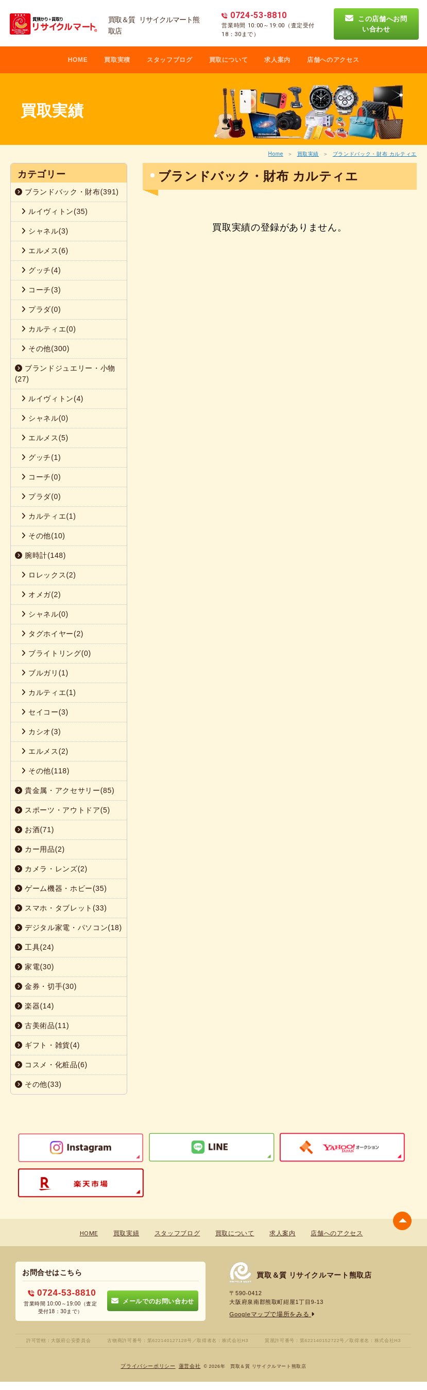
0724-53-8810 (62, 1291)
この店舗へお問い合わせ (376, 24)
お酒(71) (34, 829)
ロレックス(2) (48, 575)
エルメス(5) (45, 438)
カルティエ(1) (48, 516)
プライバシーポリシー (148, 1364)
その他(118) (45, 771)
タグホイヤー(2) (52, 634)
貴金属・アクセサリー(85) (64, 790)
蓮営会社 (190, 1364)
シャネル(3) (45, 231)
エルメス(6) (45, 250)
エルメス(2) (45, 751)
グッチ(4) (41, 270)
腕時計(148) (40, 555)
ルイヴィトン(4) (52, 398)
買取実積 (117, 59)
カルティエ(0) (48, 329)
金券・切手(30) (46, 986)
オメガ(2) (41, 594)
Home (275, 154)
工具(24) (34, 947)
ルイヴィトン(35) (54, 211)
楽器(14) (34, 1006)
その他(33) (38, 1084)
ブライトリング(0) (56, 653)
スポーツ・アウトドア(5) (62, 810)
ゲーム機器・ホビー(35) (61, 888)
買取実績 (308, 154)
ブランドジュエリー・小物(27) (65, 373)
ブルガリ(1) (45, 673)
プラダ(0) (41, 309)
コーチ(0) (41, 477)
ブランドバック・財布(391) (67, 192)
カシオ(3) (41, 731)
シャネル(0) (45, 418)
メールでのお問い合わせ (152, 1300)
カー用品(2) (40, 849)
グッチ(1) (41, 457)
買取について (228, 59)
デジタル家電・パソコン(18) (68, 927)
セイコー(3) (45, 712)
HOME (78, 59)
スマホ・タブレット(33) (61, 908)
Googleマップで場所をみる (269, 1314)
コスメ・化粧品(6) (51, 1065)
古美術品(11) (42, 1025)
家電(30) (34, 967)
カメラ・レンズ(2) (51, 869)
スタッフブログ (170, 59)
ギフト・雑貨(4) (47, 1045)
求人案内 (277, 59)
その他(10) (43, 536)
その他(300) (45, 348)
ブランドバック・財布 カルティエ (375, 154)
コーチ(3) (41, 290)
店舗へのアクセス (333, 59)
